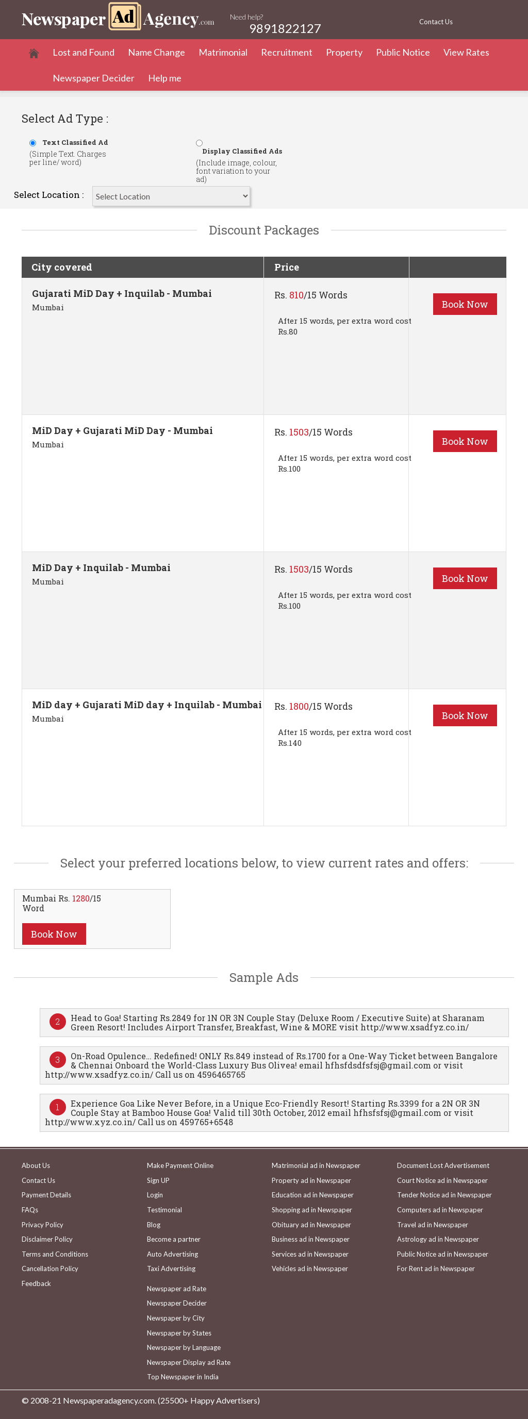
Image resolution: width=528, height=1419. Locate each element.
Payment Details (46, 1195)
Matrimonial (223, 52)
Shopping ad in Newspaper (312, 1210)
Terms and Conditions (55, 1254)
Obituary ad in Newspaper (311, 1225)
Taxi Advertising (171, 1268)
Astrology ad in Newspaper (438, 1239)
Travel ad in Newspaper (432, 1225)
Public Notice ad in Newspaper (442, 1254)
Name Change (156, 52)
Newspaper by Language (184, 1347)
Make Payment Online (180, 1165)
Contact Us (436, 22)
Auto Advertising (172, 1254)
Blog (153, 1225)
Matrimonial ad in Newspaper (316, 1165)
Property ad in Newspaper (311, 1180)
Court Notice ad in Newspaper (442, 1180)
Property (344, 52)
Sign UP (158, 1180)
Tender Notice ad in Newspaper (444, 1195)
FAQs (30, 1210)
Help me (165, 78)
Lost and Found (83, 52)
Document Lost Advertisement (443, 1165)
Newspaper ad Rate (176, 1288)
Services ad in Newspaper (310, 1254)
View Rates (466, 52)
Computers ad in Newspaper (440, 1210)
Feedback (36, 1283)
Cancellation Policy (50, 1268)
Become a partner (174, 1239)
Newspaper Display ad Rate (188, 1362)
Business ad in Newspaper (311, 1239)
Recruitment (286, 52)
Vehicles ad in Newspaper (310, 1268)
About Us (36, 1165)
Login (155, 1195)
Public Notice (403, 52)
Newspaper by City (176, 1318)
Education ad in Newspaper (313, 1195)
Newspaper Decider (94, 78)
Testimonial (164, 1210)
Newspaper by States (179, 1333)
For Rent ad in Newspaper (436, 1268)
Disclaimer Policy (47, 1239)
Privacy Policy (42, 1225)
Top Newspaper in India (183, 1377)
